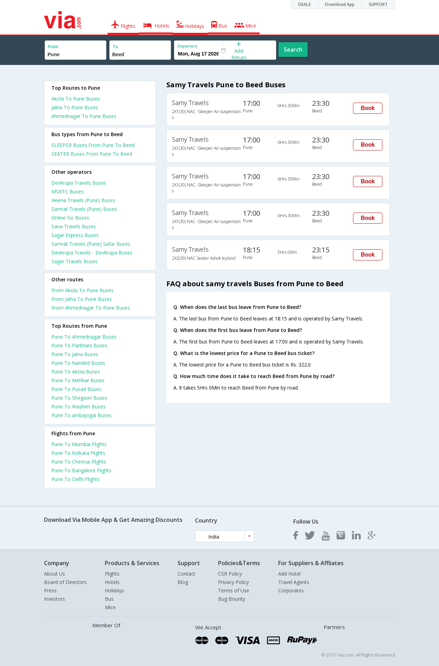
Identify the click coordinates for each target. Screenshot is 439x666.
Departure (187, 46)
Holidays (114, 590)
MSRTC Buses (67, 191)
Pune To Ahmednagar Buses (83, 336)
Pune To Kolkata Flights (78, 453)
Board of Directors (65, 582)
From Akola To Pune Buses (82, 290)
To (115, 47)
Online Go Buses (70, 217)
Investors (54, 598)
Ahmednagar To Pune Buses (83, 116)
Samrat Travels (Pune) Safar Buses (90, 243)
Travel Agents (293, 582)
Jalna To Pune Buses (74, 107)
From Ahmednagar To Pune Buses (90, 307)
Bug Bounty (231, 598)
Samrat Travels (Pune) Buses (84, 209)
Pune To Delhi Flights (75, 479)
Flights (112, 573)
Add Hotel (289, 573)
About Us (54, 573)
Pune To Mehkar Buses (78, 380)
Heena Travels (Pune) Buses (83, 200)
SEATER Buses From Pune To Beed (91, 153)
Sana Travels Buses (73, 226)
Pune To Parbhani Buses (79, 345)
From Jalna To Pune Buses (81, 299)
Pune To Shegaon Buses (79, 397)
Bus (109, 598)
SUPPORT (378, 4)
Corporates (291, 590)
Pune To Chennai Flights (78, 461)
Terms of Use (233, 590)
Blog (183, 582)
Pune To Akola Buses (75, 371)
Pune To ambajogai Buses (81, 415)
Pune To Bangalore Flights (81, 470)
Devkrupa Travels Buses (78, 182)
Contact (186, 573)
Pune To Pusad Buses (76, 389)
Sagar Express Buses (75, 235)
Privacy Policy (233, 582)
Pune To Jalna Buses (74, 354)
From (53, 47)
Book (368, 108)
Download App (339, 4)
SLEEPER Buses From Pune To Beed (93, 145)
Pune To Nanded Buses (78, 363)
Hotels (112, 582)
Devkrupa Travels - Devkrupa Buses (91, 252)
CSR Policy (230, 573)
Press (50, 590)
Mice (110, 607)
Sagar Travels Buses (74, 261)
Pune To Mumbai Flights (79, 444)
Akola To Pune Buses (75, 98)
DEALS (304, 4)
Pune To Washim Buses (78, 406)
